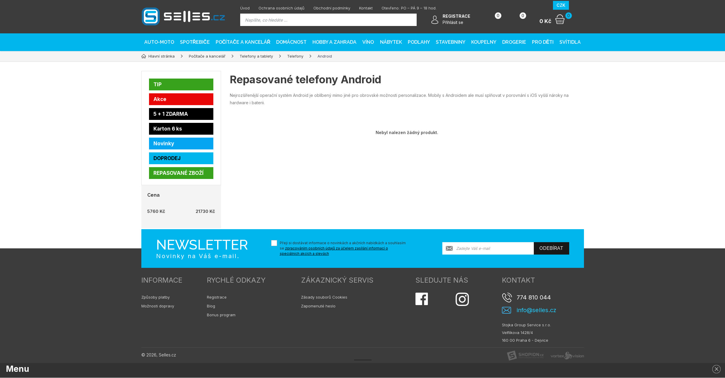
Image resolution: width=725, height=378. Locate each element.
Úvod (245, 8)
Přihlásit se (453, 22)
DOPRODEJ (167, 158)
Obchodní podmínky (331, 8)
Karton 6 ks (167, 129)
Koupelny (483, 42)
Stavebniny (450, 42)
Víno (368, 42)
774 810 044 (534, 297)
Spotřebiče (195, 42)
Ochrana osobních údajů (281, 8)
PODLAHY (419, 42)
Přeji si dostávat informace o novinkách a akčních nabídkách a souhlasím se (343, 248)
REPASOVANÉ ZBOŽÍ (178, 173)
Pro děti (543, 42)
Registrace (217, 297)
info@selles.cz (536, 310)
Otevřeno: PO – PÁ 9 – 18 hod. (409, 8)
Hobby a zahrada (334, 42)
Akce (159, 99)
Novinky (163, 143)
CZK (561, 5)
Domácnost (291, 42)
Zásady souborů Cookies (324, 297)
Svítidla (570, 42)
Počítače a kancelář (243, 42)
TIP (157, 84)
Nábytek (391, 42)
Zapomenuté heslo (318, 306)
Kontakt (366, 8)
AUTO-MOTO (159, 42)
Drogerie (514, 42)
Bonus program (221, 314)
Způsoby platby (155, 297)
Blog (211, 306)
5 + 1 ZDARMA (170, 114)
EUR (576, 5)
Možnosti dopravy (157, 306)
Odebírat (551, 248)
